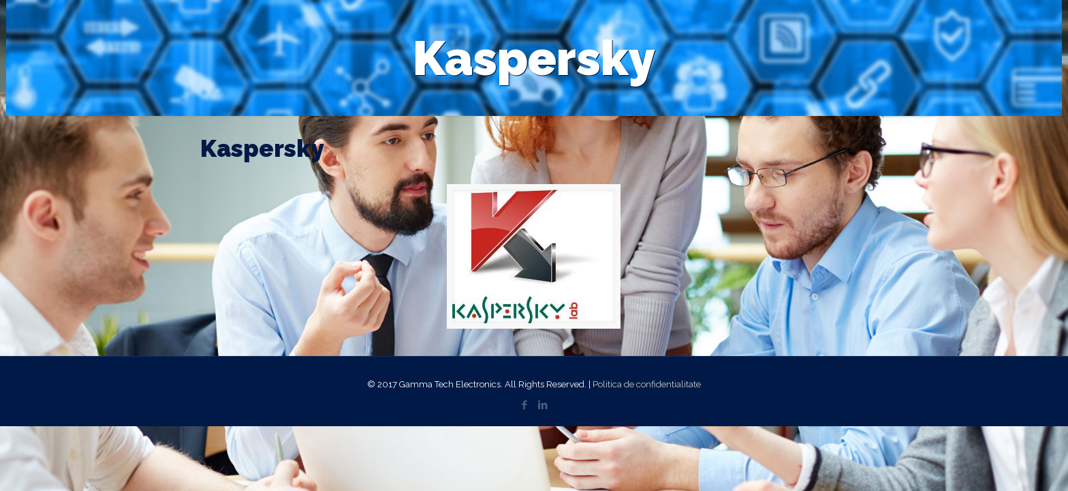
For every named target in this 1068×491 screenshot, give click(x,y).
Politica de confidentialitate (647, 384)
